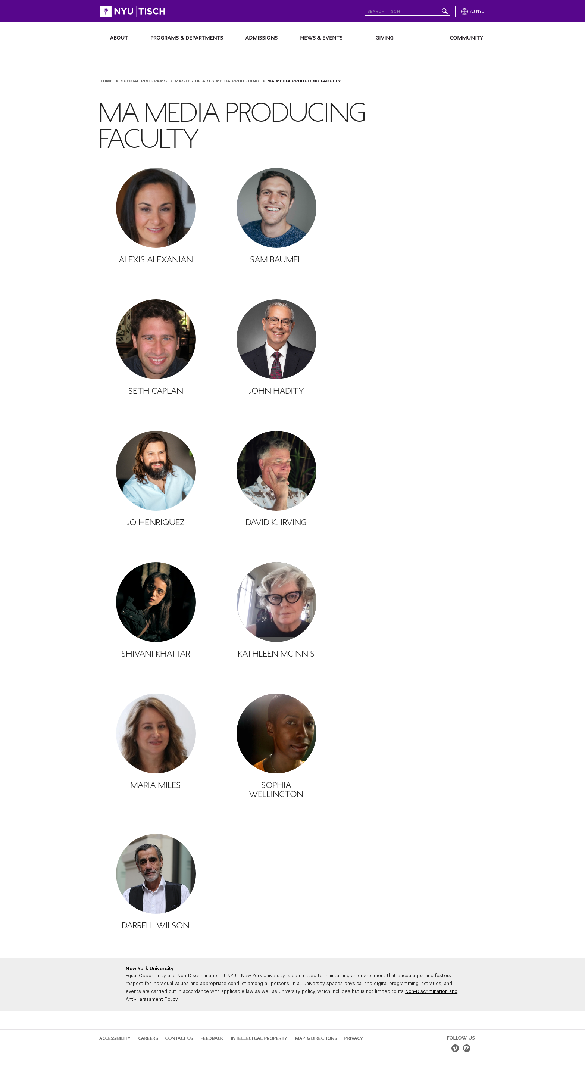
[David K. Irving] (276, 471)
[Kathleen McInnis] (276, 602)
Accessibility (115, 1038)
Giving (385, 38)
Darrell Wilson (156, 925)
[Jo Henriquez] (156, 471)
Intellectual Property (259, 1038)
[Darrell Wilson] (156, 874)
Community (467, 38)
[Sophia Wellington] (276, 733)
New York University (149, 969)
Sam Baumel (276, 259)
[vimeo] (455, 1049)
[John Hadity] (276, 339)
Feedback (212, 1038)
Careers (148, 1038)
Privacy (353, 1038)
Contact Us (179, 1038)
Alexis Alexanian (156, 259)
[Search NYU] (407, 10)
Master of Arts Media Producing (218, 81)
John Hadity (276, 391)
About (119, 38)
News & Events (321, 38)
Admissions (261, 38)
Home (106, 81)
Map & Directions (316, 1038)
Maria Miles (156, 785)
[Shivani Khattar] (156, 602)
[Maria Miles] (156, 733)
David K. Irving (276, 522)
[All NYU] (473, 11)
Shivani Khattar (156, 653)
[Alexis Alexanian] (156, 208)
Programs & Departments (187, 38)
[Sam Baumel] (276, 208)
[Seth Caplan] (156, 339)
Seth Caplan (156, 391)
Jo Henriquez (156, 522)
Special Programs (144, 81)
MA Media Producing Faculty (304, 81)
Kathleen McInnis (276, 653)
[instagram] (466, 1049)
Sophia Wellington (276, 790)
